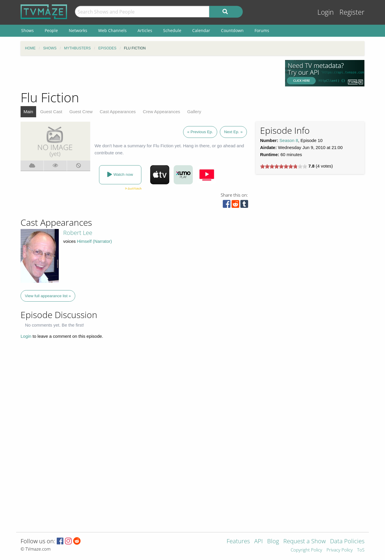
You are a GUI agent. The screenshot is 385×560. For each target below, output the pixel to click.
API (258, 541)
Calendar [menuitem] (201, 30)
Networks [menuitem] (78, 30)
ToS (360, 550)
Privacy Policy (340, 550)
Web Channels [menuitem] (112, 30)
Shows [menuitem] (27, 30)
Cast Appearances (118, 111)
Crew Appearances (161, 111)
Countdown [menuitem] (232, 30)
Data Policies (347, 541)
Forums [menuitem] (262, 30)
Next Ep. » (233, 132)
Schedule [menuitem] (172, 30)
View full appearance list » (48, 296)
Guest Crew (81, 111)
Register (351, 12)
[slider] (283, 166)
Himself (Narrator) (94, 241)
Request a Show (304, 541)
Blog (273, 541)
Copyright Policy (306, 550)
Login (325, 12)
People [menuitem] (51, 30)
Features (238, 541)
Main (28, 111)
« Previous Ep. (200, 132)
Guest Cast (51, 111)
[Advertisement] (148, 73)
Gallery (194, 111)
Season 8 (288, 140)
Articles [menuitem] (145, 30)
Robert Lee (77, 233)
